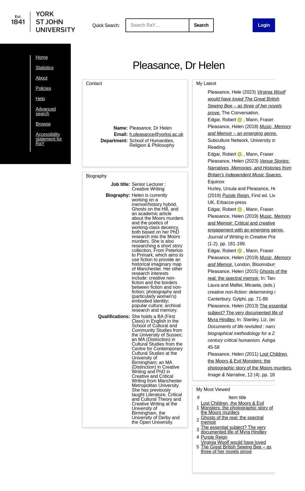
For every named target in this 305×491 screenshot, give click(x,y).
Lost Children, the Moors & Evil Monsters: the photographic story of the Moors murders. (250, 361)
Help (40, 98)
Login (264, 25)
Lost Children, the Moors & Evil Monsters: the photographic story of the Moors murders (237, 408)
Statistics (45, 67)
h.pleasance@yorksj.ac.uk (156, 134)
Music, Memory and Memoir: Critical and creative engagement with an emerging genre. (249, 223)
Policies (43, 88)
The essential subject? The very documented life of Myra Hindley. (247, 312)
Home (42, 57)
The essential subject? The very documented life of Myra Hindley (234, 429)
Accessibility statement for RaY (49, 139)
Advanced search (46, 111)
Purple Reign (214, 437)
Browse (43, 124)
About (41, 78)
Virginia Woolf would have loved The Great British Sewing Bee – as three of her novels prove (236, 447)
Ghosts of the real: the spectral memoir (232, 420)
